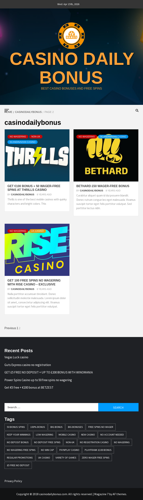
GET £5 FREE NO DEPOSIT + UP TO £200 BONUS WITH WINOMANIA (48, 372)
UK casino (37, 231)
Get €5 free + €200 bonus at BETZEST (28, 387)
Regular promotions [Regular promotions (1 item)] (20, 457)
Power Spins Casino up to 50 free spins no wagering (38, 380)
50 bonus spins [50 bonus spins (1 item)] (16, 427)
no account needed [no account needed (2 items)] (112, 434)
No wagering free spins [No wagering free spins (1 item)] (21, 450)
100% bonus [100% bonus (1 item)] (37, 427)
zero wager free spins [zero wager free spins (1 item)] (95, 457)
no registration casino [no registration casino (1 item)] (94, 442)
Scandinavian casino (22, 142)
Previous (10, 328)
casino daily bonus (72, 67)
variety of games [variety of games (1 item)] (65, 457)
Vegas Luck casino (16, 357)
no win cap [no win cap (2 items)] (47, 450)
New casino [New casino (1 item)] (88, 434)
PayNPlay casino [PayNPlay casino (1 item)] (69, 450)
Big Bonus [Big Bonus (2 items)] (56, 427)
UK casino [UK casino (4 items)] (44, 457)
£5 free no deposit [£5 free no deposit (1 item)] (18, 465)
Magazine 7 (101, 494)
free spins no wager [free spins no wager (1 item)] (100, 427)
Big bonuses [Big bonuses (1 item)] (75, 427)
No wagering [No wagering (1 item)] (122, 442)
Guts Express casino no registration (27, 365)
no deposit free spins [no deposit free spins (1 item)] (47, 442)
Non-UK (35, 136)
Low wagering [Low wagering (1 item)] (44, 434)
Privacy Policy (13, 481)
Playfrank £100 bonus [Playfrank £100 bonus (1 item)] (98, 450)
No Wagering (18, 136)
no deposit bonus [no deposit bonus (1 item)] (18, 442)
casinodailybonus (23, 194)
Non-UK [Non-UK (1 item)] (70, 442)
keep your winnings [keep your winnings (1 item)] (19, 434)
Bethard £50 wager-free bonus (102, 186)
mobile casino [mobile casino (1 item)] (67, 434)
